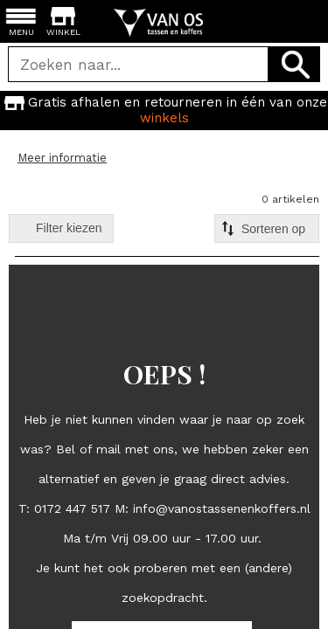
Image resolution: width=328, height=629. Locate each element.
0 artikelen (290, 199)
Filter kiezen (68, 228)
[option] (164, 110)
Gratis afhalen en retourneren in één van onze (164, 109)
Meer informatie (62, 157)
